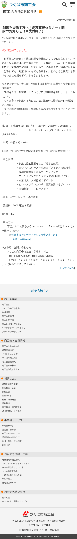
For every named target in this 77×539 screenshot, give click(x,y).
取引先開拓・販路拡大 (12, 411)
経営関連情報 (8, 350)
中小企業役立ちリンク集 (13, 467)
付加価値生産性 (9, 483)
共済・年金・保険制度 (12, 441)
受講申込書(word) (22, 239)
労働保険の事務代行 (11, 437)
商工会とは (7, 304)
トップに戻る (66, 268)
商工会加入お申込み (11, 369)
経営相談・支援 (9, 388)
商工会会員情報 (9, 362)
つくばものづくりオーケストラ (15, 463)
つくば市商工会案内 (11, 308)
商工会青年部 (8, 316)
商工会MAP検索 (9, 365)
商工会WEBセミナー (11, 433)
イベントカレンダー (11, 354)
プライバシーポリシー (12, 332)
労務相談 (6, 403)
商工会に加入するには (12, 324)
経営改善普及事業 (10, 384)
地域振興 (6, 312)
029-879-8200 (39, 525)
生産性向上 (7, 479)
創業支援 (6, 392)
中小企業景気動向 (10, 471)
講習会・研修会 (9, 430)
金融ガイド (7, 395)
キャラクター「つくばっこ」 (14, 328)
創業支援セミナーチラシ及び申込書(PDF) (34, 234)
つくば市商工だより (11, 358)
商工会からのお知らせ (12, 346)
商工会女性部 (8, 320)
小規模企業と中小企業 (12, 475)
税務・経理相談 (9, 399)
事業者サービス (9, 426)
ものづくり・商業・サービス (14, 501)
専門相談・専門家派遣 (12, 407)
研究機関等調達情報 (11, 460)
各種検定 (6, 445)
